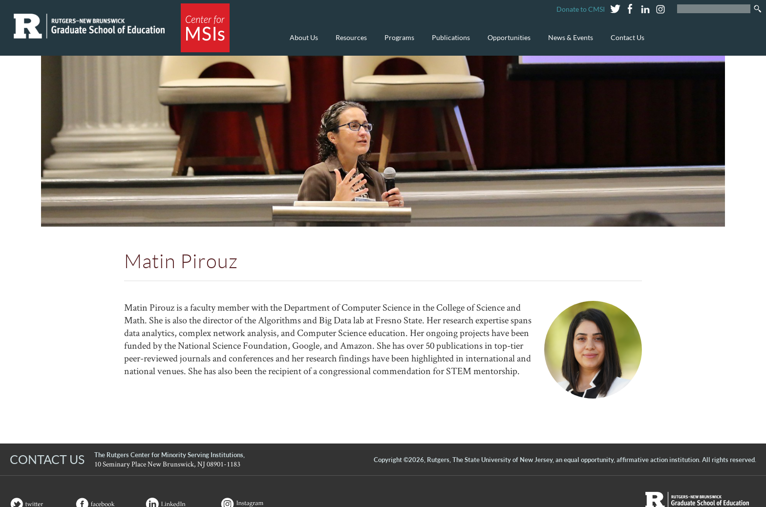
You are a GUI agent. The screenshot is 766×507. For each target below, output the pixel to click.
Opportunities (507, 42)
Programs (397, 42)
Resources (349, 42)
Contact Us (627, 37)
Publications (448, 42)
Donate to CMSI (580, 9)
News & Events (568, 42)
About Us (301, 42)
